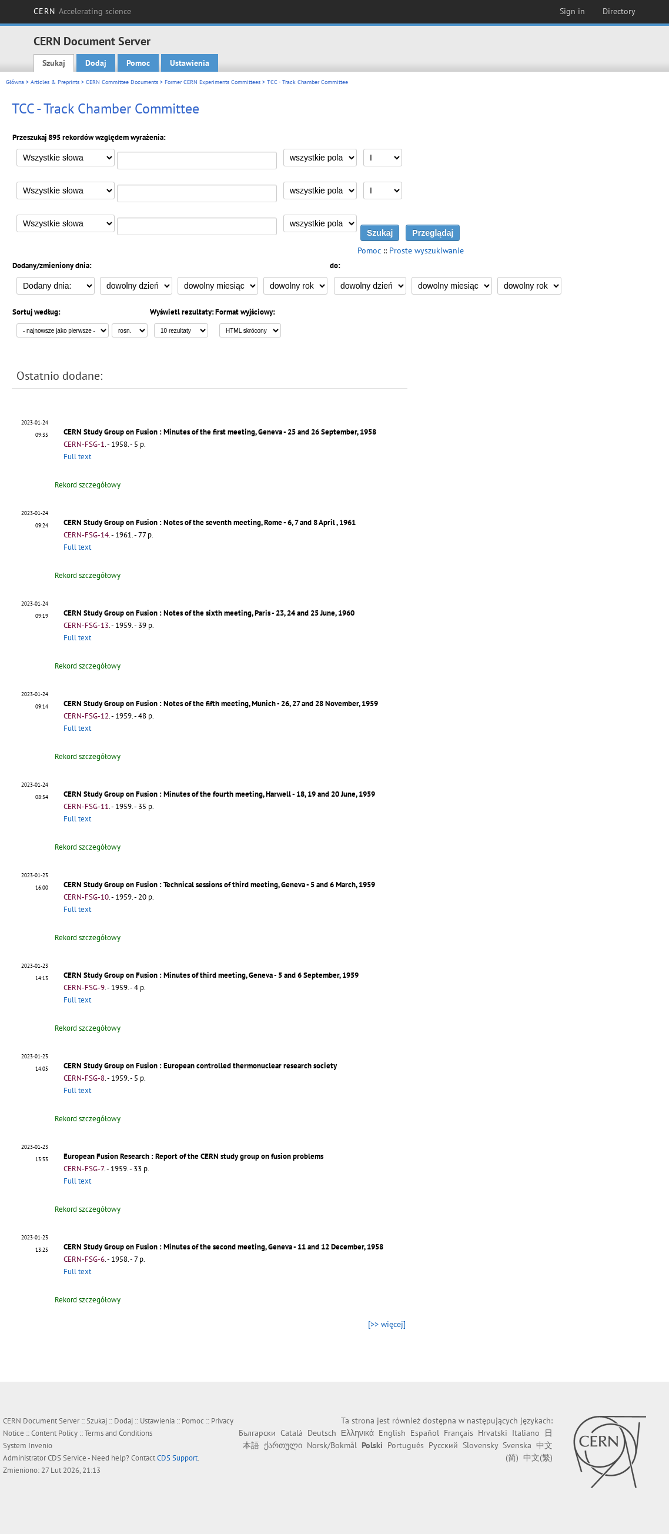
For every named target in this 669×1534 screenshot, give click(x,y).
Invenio (40, 1446)
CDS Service (67, 1458)
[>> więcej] (387, 1324)
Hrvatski (492, 1433)
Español (424, 1433)
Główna (15, 82)
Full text (77, 457)
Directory (619, 11)
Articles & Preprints (55, 82)
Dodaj (95, 63)
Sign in (572, 11)
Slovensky (480, 1445)
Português (405, 1445)
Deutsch (321, 1433)
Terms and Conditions (118, 1433)
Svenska (517, 1445)
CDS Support (177, 1458)
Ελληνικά (357, 1433)
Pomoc (138, 63)
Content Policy (54, 1433)
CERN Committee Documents (122, 82)
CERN (82, 11)
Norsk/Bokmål (332, 1445)
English (392, 1433)
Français (458, 1433)
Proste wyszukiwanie (426, 250)
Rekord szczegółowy (88, 485)
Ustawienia (189, 63)
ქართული (283, 1445)
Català (291, 1433)
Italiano (526, 1433)
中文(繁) (538, 1457)
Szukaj (53, 63)
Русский (443, 1445)
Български (257, 1433)
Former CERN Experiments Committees (212, 82)
